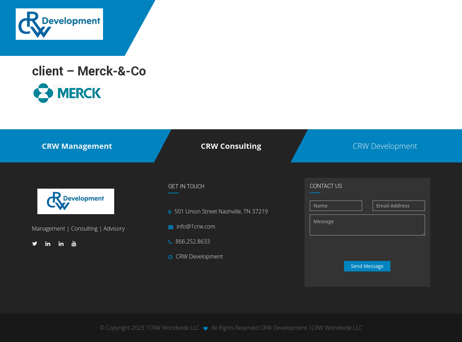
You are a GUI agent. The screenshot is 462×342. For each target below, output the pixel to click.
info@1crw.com (196, 226)
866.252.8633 (193, 241)
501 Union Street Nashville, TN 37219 (221, 211)
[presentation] (368, 248)
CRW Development (199, 256)
